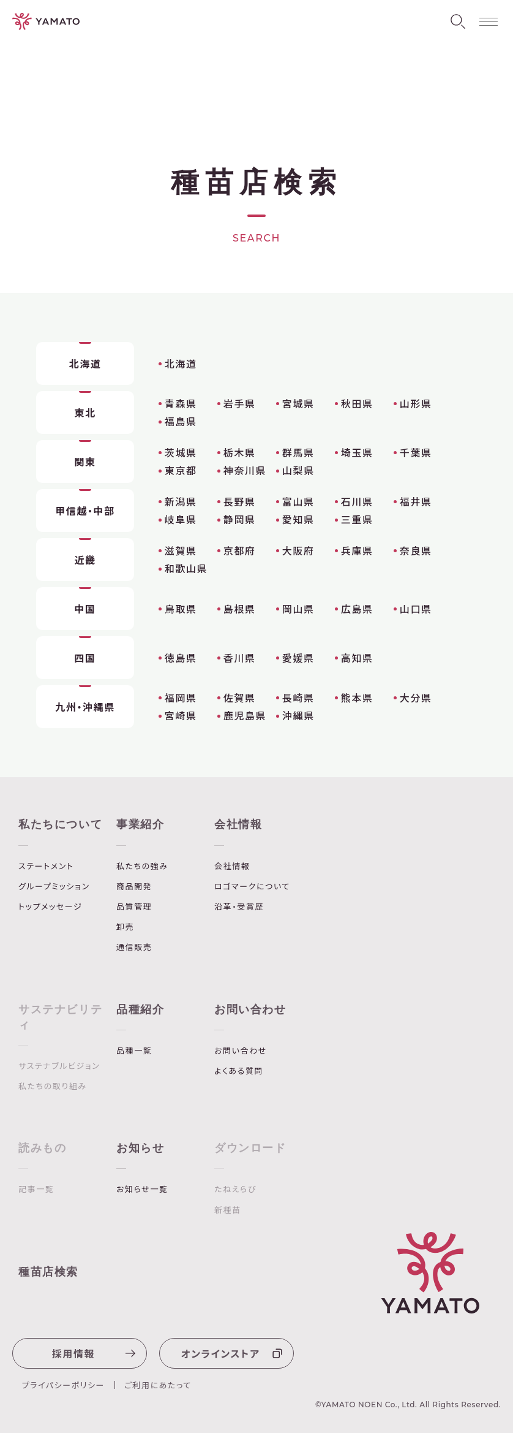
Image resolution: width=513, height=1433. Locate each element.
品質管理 (134, 906)
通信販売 (134, 946)
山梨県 (298, 470)
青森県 (181, 403)
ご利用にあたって (157, 1385)
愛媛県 (298, 657)
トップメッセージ (50, 906)
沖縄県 (298, 715)
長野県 (239, 501)
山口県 (416, 608)
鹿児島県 (244, 715)
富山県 (298, 501)
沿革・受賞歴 (239, 906)
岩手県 (239, 403)
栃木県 (239, 452)
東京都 (181, 470)
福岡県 (181, 697)
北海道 (181, 363)
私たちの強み (142, 866)
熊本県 (357, 697)
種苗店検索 (48, 1272)
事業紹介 (140, 824)
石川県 (357, 501)
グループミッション (54, 886)
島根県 (239, 608)
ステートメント (45, 866)
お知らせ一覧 (142, 1189)
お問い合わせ (250, 1009)
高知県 (357, 657)
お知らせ (140, 1148)
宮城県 (298, 403)
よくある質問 (238, 1070)
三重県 (357, 519)
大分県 (416, 697)
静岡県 (239, 519)
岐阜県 (181, 519)
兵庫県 (357, 550)
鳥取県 (181, 608)
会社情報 (238, 824)
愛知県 (298, 519)
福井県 (416, 501)
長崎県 (298, 697)
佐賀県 (239, 697)
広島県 (357, 608)
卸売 (125, 926)
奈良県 (416, 550)
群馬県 (298, 452)
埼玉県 (357, 452)
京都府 (239, 550)
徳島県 (181, 657)
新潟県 (181, 501)
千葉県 (416, 452)
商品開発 (134, 886)
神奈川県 (244, 470)
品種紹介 (140, 1009)
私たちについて (60, 824)
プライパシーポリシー (63, 1385)
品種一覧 (134, 1050)
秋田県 (357, 403)
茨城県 (181, 452)
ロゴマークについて (252, 886)
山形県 (416, 403)
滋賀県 (181, 550)
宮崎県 (181, 715)
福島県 (181, 421)
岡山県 (298, 608)
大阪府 (298, 550)
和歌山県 (186, 568)
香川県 (239, 657)
